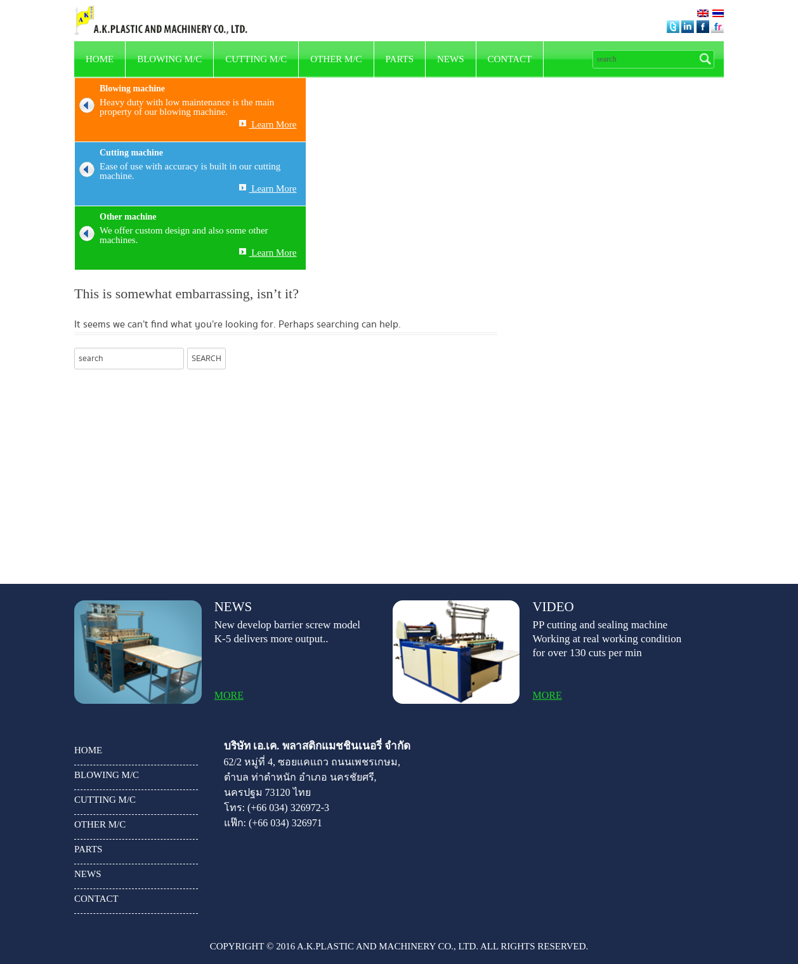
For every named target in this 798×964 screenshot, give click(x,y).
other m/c (336, 59)
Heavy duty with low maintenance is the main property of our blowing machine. (174, 107)
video (552, 607)
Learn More (268, 124)
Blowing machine (132, 88)
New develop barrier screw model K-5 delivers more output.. (287, 632)
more (229, 695)
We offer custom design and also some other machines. (171, 235)
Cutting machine (131, 152)
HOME (100, 59)
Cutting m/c (256, 59)
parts (400, 59)
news (450, 59)
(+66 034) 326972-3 (288, 807)
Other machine (128, 216)
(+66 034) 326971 (285, 822)
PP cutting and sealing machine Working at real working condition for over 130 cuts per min (606, 639)
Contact (510, 59)
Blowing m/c (169, 59)
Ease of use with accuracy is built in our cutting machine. (177, 171)
